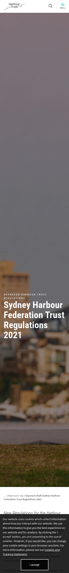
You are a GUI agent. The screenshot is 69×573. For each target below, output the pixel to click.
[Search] (50, 6)
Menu (62, 6)
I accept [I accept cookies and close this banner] (34, 565)
